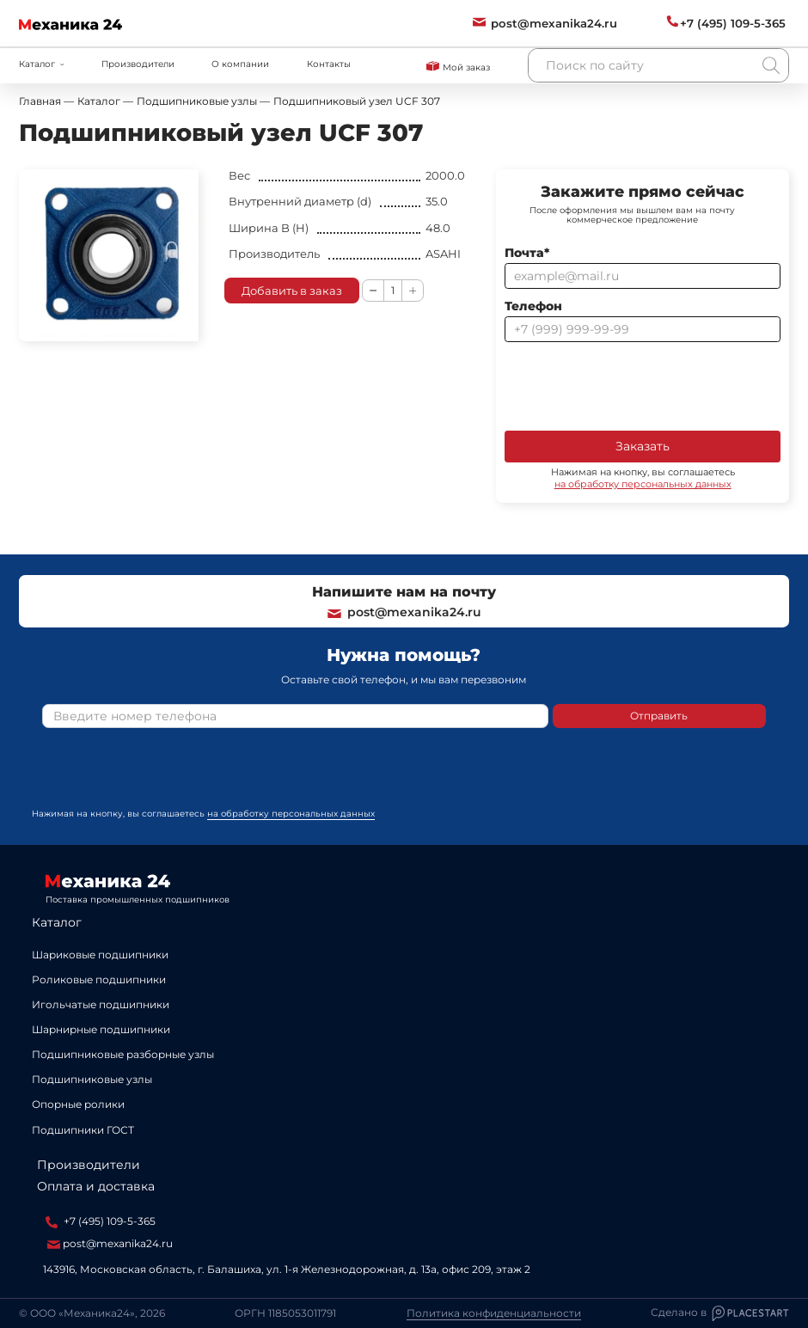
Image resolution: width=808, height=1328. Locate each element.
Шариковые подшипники (100, 954)
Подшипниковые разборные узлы (123, 1054)
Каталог (57, 922)
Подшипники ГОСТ (83, 1129)
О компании (240, 64)
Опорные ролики (78, 1104)
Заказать (642, 446)
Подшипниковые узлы (92, 1079)
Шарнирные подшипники (101, 1029)
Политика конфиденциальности (494, 1313)
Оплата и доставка (96, 1186)
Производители (137, 64)
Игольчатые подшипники (100, 1004)
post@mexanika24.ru (403, 612)
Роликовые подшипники (99, 979)
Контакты (329, 64)
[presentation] (635, 385)
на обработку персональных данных (642, 484)
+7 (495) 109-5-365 (101, 1221)
